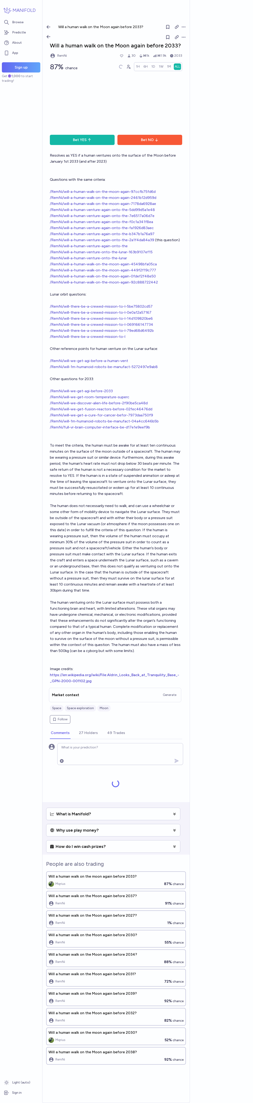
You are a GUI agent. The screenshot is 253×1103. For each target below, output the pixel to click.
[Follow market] (167, 37)
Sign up (21, 67)
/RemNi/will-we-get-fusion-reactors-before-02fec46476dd (101, 409)
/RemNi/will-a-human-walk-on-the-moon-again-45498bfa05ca (103, 264)
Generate (169, 695)
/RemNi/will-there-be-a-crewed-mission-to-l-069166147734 (101, 324)
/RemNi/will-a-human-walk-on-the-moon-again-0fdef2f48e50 (103, 276)
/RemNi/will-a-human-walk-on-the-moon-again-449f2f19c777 (103, 270)
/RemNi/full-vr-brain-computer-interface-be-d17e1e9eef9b (100, 427)
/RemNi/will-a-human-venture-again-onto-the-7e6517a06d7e (102, 216)
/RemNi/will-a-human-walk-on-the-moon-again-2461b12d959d (103, 197)
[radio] (138, 66)
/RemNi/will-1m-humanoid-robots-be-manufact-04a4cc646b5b (104, 421)
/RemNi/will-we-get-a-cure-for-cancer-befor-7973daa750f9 (101, 415)
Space (56, 708)
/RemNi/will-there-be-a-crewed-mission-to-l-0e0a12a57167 (100, 312)
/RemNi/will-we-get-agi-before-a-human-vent (89, 361)
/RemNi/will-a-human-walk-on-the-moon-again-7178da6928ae (103, 203)
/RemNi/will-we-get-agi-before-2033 (81, 391)
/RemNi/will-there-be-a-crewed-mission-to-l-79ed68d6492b (102, 330)
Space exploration (80, 708)
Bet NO (149, 140)
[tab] (60, 733)
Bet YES (82, 140)
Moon (103, 708)
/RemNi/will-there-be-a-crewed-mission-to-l (87, 336)
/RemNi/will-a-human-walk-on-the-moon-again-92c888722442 (104, 282)
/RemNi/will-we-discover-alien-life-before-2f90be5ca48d (99, 403)
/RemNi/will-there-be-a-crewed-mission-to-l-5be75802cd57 (101, 306)
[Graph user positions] (128, 66)
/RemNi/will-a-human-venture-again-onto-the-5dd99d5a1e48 (102, 209)
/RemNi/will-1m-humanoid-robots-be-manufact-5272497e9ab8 (104, 367)
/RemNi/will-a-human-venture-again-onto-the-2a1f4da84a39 (102, 240)
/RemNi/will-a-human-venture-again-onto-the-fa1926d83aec (102, 228)
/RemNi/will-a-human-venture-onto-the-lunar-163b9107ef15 (101, 252)
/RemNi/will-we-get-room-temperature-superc (89, 397)
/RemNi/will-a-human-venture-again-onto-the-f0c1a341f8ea (101, 222)
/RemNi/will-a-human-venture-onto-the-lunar (88, 258)
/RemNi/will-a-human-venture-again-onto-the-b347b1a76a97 (102, 234)
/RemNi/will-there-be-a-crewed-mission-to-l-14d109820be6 (101, 318)
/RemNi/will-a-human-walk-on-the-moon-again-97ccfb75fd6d (103, 191)
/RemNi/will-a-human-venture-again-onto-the (89, 246)
